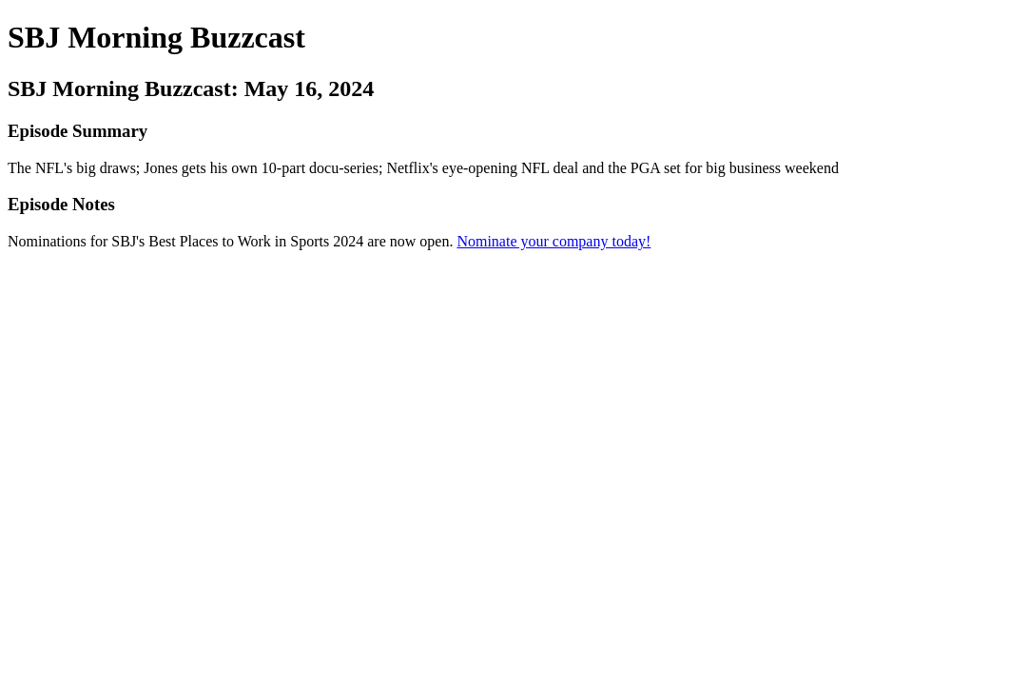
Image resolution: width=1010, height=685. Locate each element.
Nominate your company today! (553, 241)
